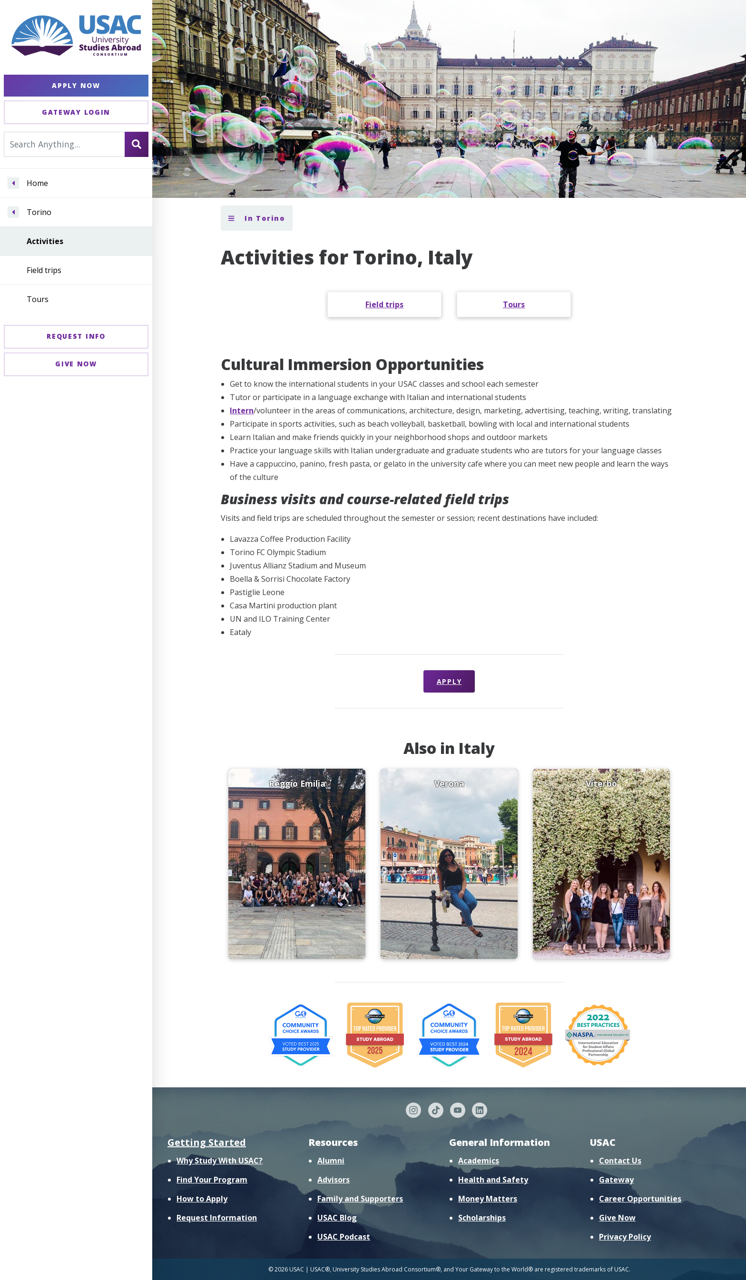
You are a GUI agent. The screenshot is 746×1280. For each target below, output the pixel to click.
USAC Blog (337, 1217)
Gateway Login (76, 112)
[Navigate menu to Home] (13, 183)
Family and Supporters (360, 1198)
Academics (478, 1160)
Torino (39, 212)
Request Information (217, 1217)
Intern (242, 410)
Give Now (76, 363)
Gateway (616, 1179)
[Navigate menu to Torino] (13, 212)
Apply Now (76, 85)
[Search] (136, 144)
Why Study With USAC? (220, 1160)
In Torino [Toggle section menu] (256, 218)
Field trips (44, 270)
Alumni (330, 1160)
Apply (449, 681)
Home (37, 183)
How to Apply (202, 1198)
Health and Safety (493, 1179)
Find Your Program (212, 1179)
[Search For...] (64, 144)
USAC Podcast (343, 1236)
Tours (38, 299)
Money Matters (487, 1198)
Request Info (76, 336)
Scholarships (482, 1217)
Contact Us (620, 1160)
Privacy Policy (625, 1236)
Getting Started (206, 1142)
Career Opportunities (640, 1198)
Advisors (333, 1179)
